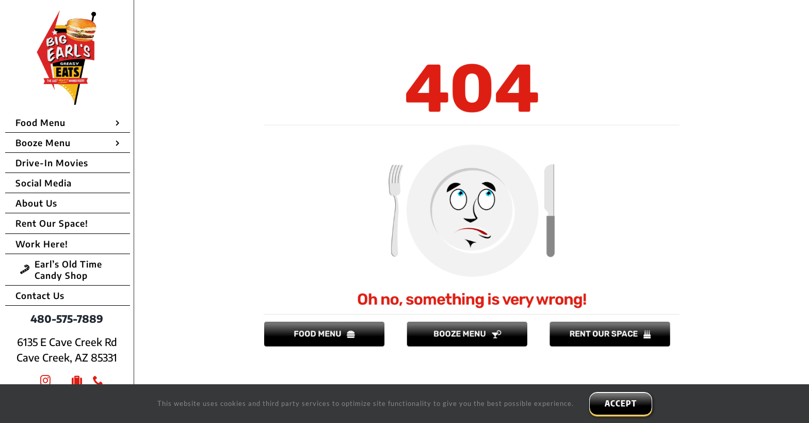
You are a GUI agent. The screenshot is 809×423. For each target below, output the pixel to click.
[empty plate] (471, 143)
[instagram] (45, 380)
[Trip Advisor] (77, 380)
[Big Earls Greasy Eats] (68, 14)
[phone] (98, 380)
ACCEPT (621, 403)
